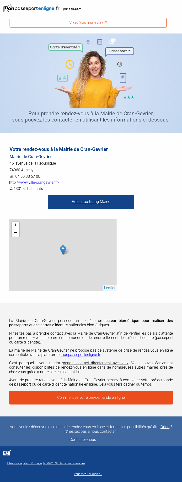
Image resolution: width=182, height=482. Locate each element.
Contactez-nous (83, 440)
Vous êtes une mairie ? (88, 22)
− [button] (15, 233)
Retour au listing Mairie (91, 201)
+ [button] (15, 225)
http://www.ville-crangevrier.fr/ (34, 182)
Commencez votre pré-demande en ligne (91, 397)
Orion (165, 427)
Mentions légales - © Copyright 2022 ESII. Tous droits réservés (46, 463)
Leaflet (109, 288)
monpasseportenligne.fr (80, 354)
